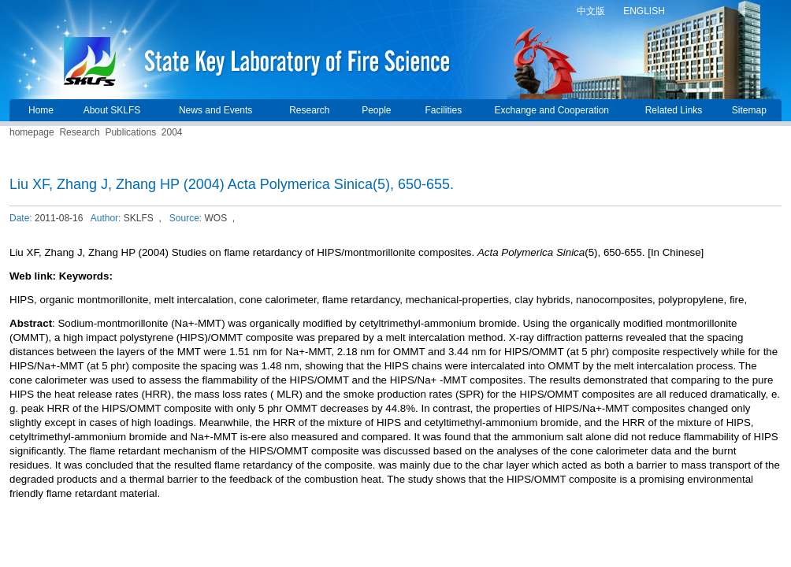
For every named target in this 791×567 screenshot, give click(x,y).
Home (41, 110)
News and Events (215, 110)
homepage (31, 132)
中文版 (591, 11)
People (376, 110)
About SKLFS (112, 110)
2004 (172, 132)
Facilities (443, 110)
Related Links (674, 110)
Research (309, 110)
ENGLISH (644, 11)
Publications (130, 132)
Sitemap (749, 110)
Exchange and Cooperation (552, 110)
